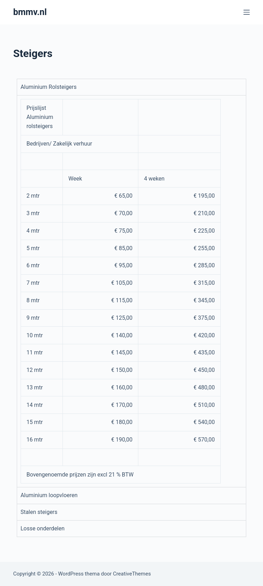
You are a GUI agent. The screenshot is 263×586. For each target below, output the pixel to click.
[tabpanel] (132, 291)
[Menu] (246, 12)
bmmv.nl (30, 12)
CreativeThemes (132, 574)
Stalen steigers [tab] (39, 512)
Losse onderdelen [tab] (43, 528)
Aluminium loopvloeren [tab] (49, 495)
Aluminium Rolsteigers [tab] (49, 87)
